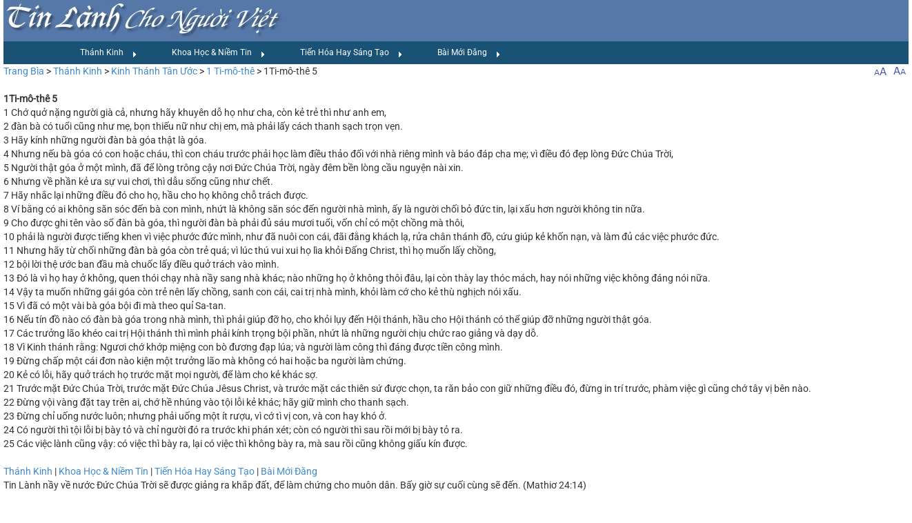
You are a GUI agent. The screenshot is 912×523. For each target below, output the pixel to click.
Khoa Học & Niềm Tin (219, 53)
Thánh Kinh (108, 53)
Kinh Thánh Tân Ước (154, 71)
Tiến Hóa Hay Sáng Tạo (351, 53)
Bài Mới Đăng (469, 53)
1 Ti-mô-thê (230, 71)
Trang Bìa (23, 71)
